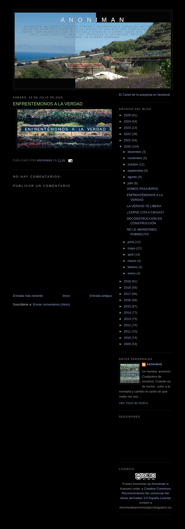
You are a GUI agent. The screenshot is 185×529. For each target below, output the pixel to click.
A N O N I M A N (92, 19)
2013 (128, 319)
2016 (128, 300)
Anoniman (159, 484)
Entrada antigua (101, 296)
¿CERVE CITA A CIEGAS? (145, 212)
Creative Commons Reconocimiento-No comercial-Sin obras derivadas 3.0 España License (145, 493)
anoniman (154, 364)
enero (132, 273)
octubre (133, 164)
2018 (128, 287)
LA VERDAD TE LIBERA (144, 206)
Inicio (66, 296)
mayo (132, 248)
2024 (128, 121)
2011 (128, 331)
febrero (133, 267)
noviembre (135, 158)
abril (131, 254)
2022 (128, 134)
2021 (128, 140)
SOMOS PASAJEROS (142, 188)
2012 (128, 325)
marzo (132, 261)
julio (131, 183)
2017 (128, 294)
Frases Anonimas (134, 484)
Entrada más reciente (28, 296)
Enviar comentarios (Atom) (51, 304)
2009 (128, 344)
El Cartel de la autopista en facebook (144, 94)
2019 (128, 281)
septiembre (136, 170)
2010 (128, 337)
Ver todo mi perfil (134, 403)
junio (131, 242)
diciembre (135, 152)
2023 (128, 127)
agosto (133, 177)
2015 (128, 306)
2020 (128, 146)
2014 (128, 312)
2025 (128, 115)
